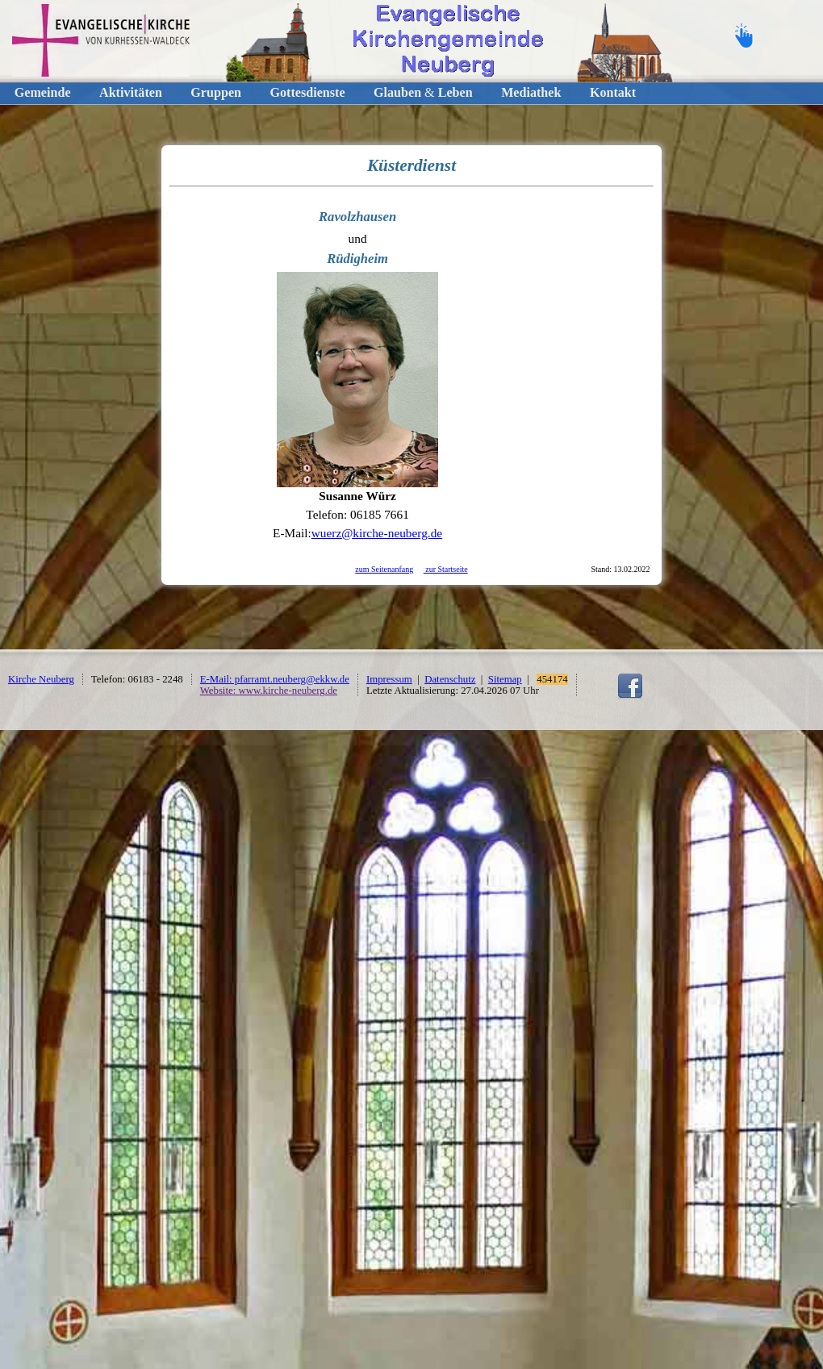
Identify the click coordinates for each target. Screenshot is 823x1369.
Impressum (389, 679)
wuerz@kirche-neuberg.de (376, 533)
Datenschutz (449, 679)
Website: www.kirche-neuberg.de (268, 690)
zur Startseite (446, 569)
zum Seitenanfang (384, 569)
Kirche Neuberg (41, 679)
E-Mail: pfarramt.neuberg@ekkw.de (274, 679)
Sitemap (505, 679)
